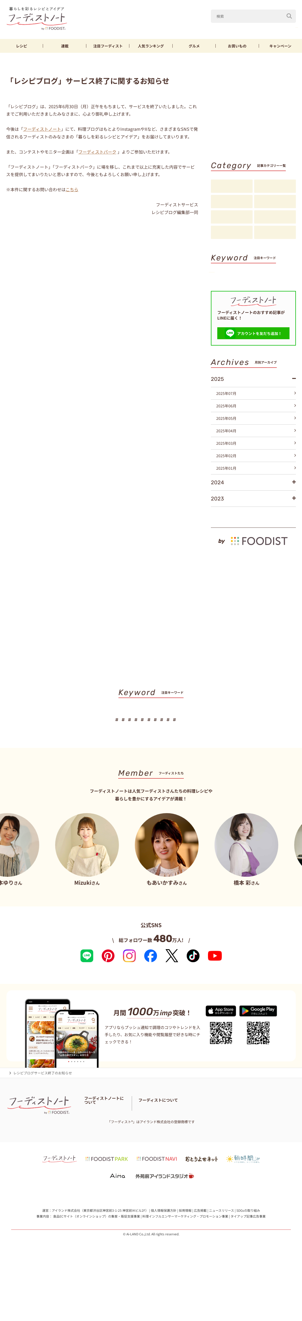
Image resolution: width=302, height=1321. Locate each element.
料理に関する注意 (98, 1158)
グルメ (194, 46)
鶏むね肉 (286, 26)
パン (270, 291)
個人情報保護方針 (163, 1263)
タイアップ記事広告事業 (248, 1269)
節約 (274, 282)
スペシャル (275, 217)
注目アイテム (275, 233)
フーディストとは (207, 1155)
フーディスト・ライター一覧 (106, 1152)
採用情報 (185, 1263)
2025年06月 (256, 440)
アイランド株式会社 (66, 1263)
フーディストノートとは (103, 1145)
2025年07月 (256, 427)
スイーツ (224, 300)
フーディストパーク (97, 152)
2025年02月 (256, 489)
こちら (72, 189)
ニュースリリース (221, 1263)
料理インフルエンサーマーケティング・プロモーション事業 (185, 1269)
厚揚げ (222, 291)
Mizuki (214, 26)
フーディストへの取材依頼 (245, 1155)
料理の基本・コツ (275, 186)
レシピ (21, 46)
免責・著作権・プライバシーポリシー (113, 1165)
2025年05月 (256, 452)
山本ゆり (188, 26)
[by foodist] (253, 573)
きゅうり (259, 26)
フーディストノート (42, 129)
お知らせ (232, 233)
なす (236, 26)
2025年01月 (256, 502)
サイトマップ (126, 1158)
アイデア (232, 217)
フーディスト (108, 46)
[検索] (289, 13)
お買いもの (237, 46)
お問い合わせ (143, 1152)
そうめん (247, 291)
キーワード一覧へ (279, 310)
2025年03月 (256, 477)
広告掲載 (200, 1263)
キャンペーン (280, 46)
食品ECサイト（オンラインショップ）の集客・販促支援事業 (96, 1269)
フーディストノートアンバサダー (151, 1145)
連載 (65, 46)
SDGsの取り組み (248, 1263)
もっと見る (284, 548)
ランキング (151, 46)
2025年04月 (256, 465)
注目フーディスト (275, 202)
